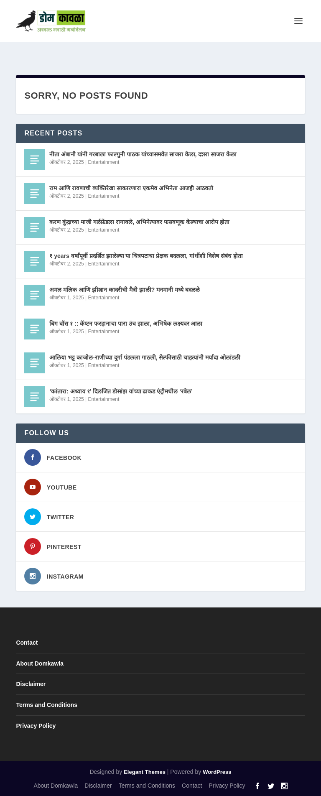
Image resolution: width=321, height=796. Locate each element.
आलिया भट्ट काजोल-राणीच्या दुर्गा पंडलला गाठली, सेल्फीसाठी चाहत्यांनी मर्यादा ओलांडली (144, 357)
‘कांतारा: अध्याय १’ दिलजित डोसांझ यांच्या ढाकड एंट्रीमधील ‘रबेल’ (121, 391)
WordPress (217, 772)
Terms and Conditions (46, 705)
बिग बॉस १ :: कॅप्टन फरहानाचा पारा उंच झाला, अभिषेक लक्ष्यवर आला (125, 323)
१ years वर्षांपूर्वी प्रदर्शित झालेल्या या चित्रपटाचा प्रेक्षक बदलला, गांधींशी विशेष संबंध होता (145, 256)
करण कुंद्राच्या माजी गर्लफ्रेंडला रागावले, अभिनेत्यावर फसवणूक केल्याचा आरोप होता (139, 222)
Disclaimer (31, 684)
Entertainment (104, 162)
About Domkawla (40, 663)
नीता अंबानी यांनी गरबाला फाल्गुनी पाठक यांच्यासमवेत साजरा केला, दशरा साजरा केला (143, 154)
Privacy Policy (36, 725)
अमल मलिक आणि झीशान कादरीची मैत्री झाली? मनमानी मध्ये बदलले (124, 289)
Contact (27, 642)
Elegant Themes (145, 772)
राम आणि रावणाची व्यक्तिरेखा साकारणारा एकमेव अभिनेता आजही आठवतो (131, 188)
